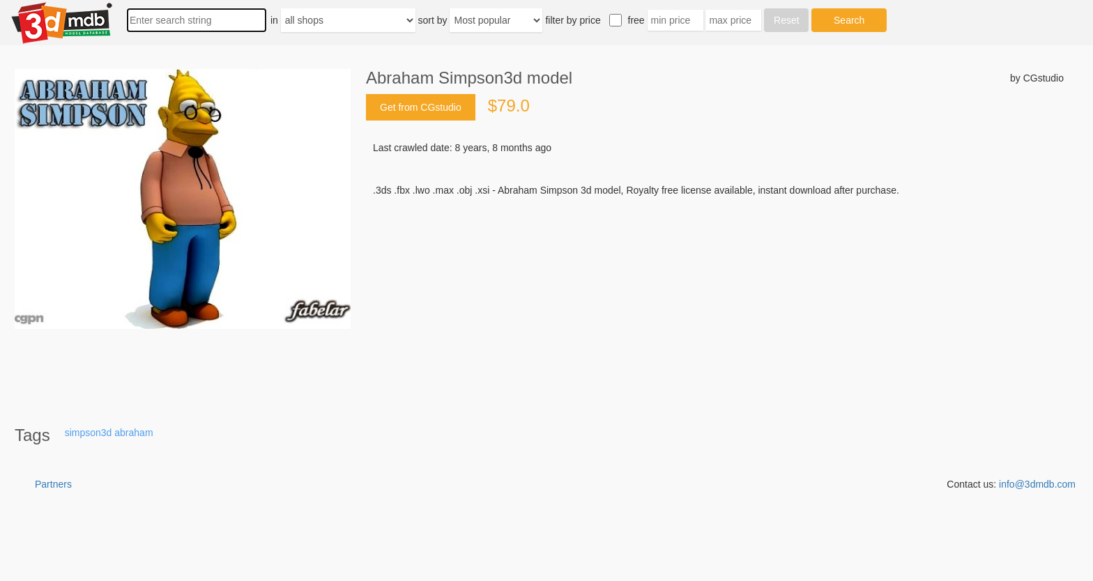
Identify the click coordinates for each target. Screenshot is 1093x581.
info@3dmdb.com (1037, 484)
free (636, 20)
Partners (53, 484)
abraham (133, 432)
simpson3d (88, 432)
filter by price (572, 20)
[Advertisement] (715, 303)
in (274, 20)
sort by (433, 20)
